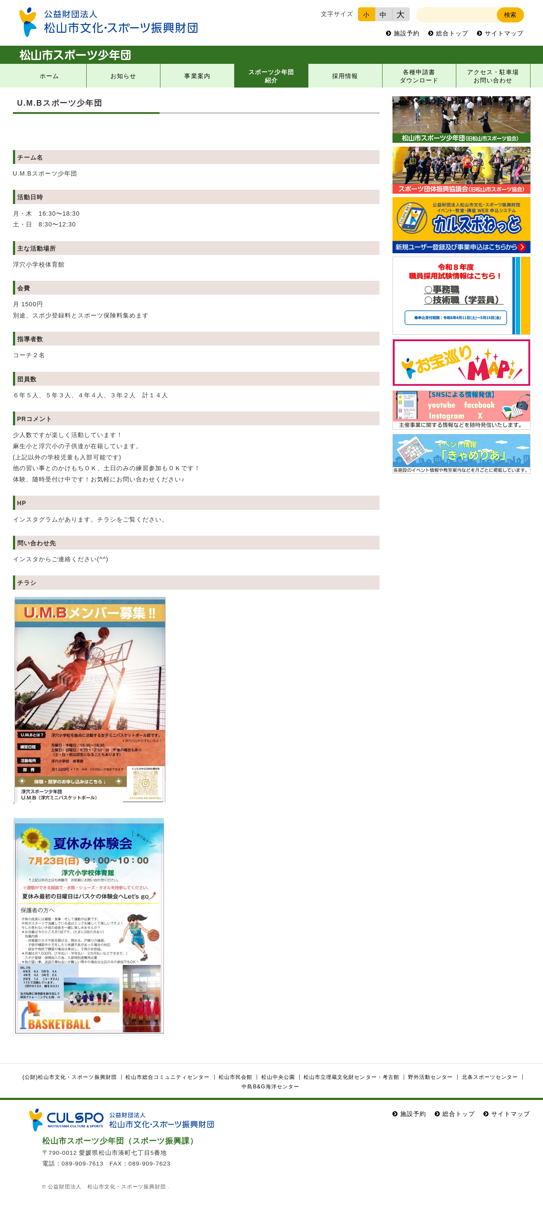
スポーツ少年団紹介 (271, 76)
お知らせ (123, 76)
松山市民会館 (235, 1077)
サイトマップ (504, 33)
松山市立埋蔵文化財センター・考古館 (351, 1077)
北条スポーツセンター (490, 1077)
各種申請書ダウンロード (419, 76)
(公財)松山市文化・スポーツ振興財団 (69, 1077)
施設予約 (407, 33)
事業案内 (197, 76)
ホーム (49, 76)
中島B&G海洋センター (270, 1087)
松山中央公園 (278, 1077)
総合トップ (452, 33)
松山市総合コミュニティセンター (168, 1077)
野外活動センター (430, 1077)
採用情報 (345, 76)
